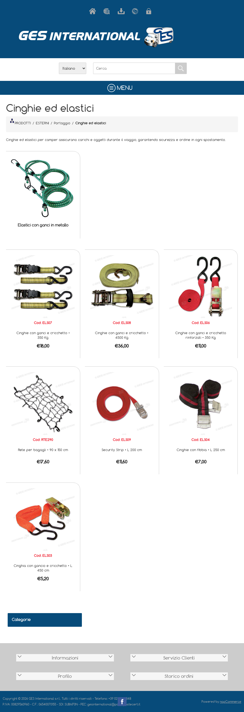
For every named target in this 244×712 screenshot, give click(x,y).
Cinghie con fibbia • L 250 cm (201, 450)
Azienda (108, 11)
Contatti (136, 11)
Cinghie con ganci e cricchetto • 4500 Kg (121, 335)
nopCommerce (230, 701)
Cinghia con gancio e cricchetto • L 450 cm (43, 567)
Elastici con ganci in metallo (43, 225)
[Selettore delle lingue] (72, 68)
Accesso (150, 11)
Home (93, 11)
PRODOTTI (20, 122)
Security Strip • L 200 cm (122, 450)
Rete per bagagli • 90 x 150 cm (43, 450)
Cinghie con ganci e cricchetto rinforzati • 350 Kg (200, 335)
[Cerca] (134, 68)
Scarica (122, 11)
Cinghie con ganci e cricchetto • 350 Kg (43, 335)
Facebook (122, 701)
